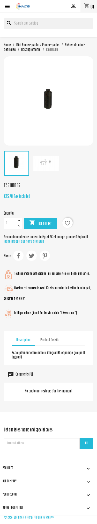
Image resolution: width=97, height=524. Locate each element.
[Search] (48, 23)
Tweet (31, 255)
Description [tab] (23, 340)
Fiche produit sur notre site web (24, 241)
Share (18, 255)
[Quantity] (10, 223)
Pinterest (45, 255)
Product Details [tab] (49, 340)
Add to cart (40, 223)
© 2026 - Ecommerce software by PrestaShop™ (29, 518)
